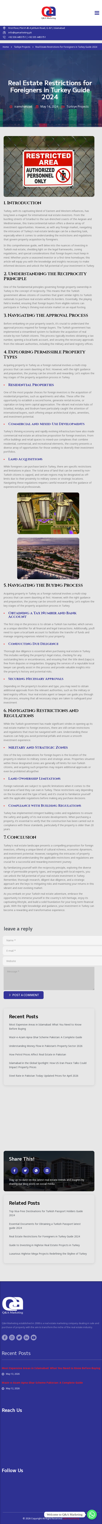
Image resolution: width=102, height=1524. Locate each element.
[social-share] (14, 1170)
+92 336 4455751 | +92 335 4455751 (27, 37)
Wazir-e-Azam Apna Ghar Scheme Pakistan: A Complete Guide (42, 1382)
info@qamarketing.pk (20, 32)
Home (6, 46)
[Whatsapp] (92, 1514)
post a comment (24, 995)
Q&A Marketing (70, 1518)
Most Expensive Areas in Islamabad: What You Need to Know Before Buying (51, 1368)
